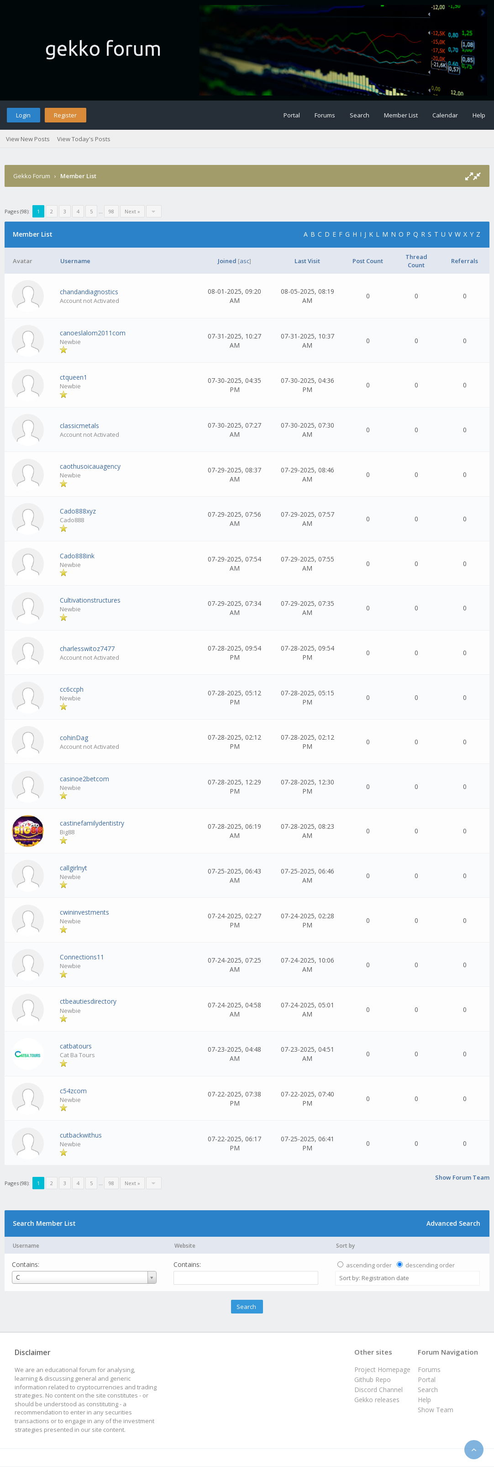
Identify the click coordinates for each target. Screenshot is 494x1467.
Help (479, 115)
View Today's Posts (83, 139)
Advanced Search (453, 1223)
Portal (292, 115)
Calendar (445, 115)
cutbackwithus (81, 1135)
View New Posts (28, 139)
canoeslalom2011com (93, 332)
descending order (430, 1265)
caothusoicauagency (90, 466)
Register (65, 115)
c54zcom (73, 1090)
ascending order (369, 1265)
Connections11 (82, 957)
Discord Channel (378, 1389)
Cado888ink (77, 555)
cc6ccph (72, 689)
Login (23, 115)
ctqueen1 (73, 377)
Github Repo (372, 1379)
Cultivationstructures (90, 600)
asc (244, 261)
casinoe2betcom (84, 778)
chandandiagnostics (89, 291)
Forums (325, 115)
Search (359, 115)
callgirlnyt (73, 867)
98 (111, 211)
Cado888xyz (78, 511)
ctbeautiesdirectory (88, 1001)
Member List (401, 115)
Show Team (435, 1409)
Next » (132, 211)
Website (184, 1246)
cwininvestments (84, 912)
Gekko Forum (31, 176)
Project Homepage (382, 1369)
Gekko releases (376, 1399)
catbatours (76, 1046)
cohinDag (74, 737)
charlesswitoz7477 (87, 648)
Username (26, 1246)
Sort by (345, 1246)
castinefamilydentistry (92, 823)
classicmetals (79, 425)
